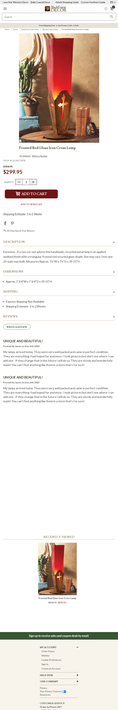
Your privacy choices (53, 691)
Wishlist (45, 655)
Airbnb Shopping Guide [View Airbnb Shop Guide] (67, 2)
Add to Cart (31, 194)
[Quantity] (26, 182)
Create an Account (51, 668)
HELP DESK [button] (46, 675)
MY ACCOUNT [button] (48, 647)
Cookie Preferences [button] (51, 660)
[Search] (111, 16)
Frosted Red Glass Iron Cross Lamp (57, 598)
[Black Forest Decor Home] (55, 8)
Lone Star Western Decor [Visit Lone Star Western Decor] (15, 2)
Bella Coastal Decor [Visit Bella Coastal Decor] (40, 2)
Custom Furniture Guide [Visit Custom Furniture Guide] (93, 2)
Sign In (44, 664)
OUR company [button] (49, 681)
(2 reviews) (25, 155)
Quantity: (9, 182)
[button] (5, 8)
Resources (45, 694)
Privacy (43, 688)
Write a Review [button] (40, 156)
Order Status (48, 651)
